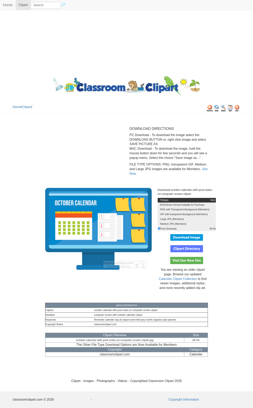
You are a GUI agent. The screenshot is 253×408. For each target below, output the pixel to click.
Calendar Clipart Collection (178, 279)
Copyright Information (183, 399)
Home (8, 5)
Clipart (25, 5)
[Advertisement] (126, 42)
